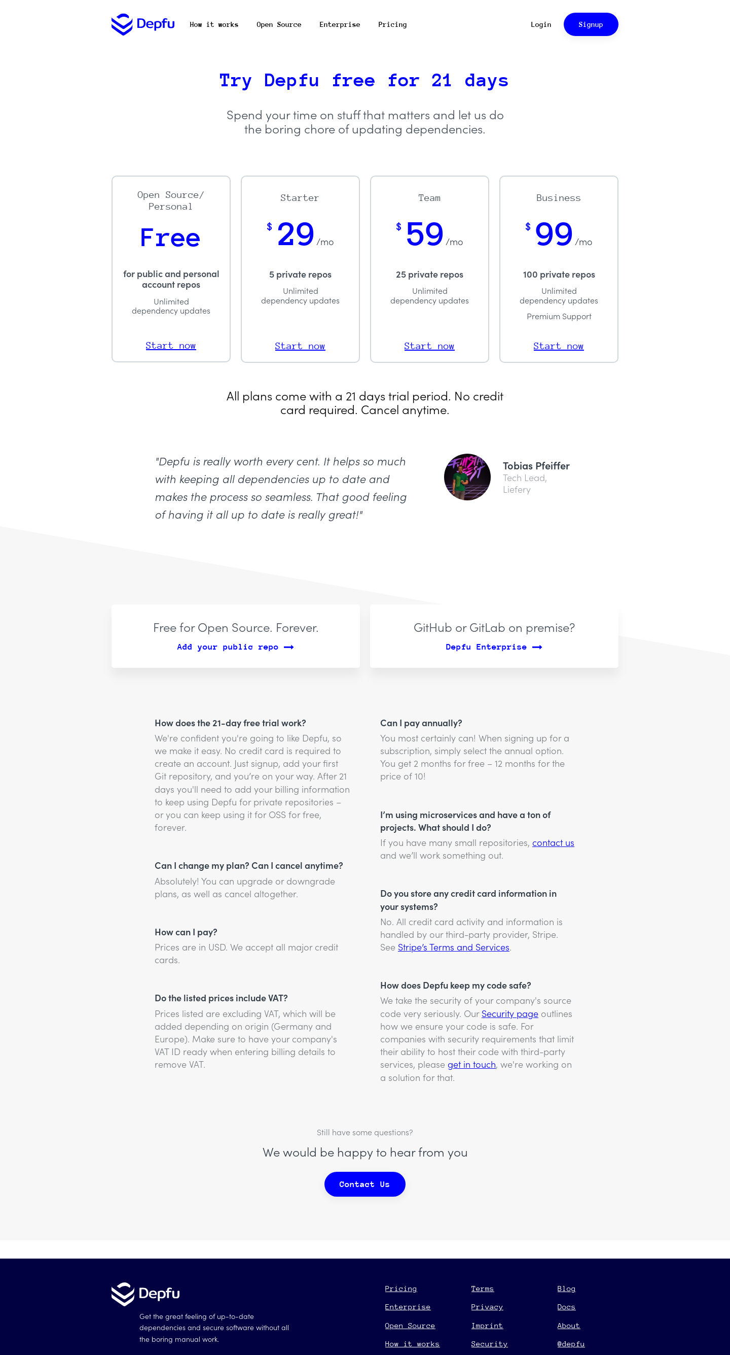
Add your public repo (235, 647)
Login (541, 24)
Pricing (393, 24)
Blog (567, 1288)
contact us (553, 842)
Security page (510, 1013)
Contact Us (365, 1184)
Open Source (279, 24)
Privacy (487, 1306)
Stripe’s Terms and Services (453, 946)
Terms (482, 1288)
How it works (214, 24)
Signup (591, 24)
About (569, 1325)
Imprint (487, 1325)
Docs (567, 1306)
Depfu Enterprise (494, 647)
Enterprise (340, 24)
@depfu (571, 1343)
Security (489, 1343)
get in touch (472, 1064)
